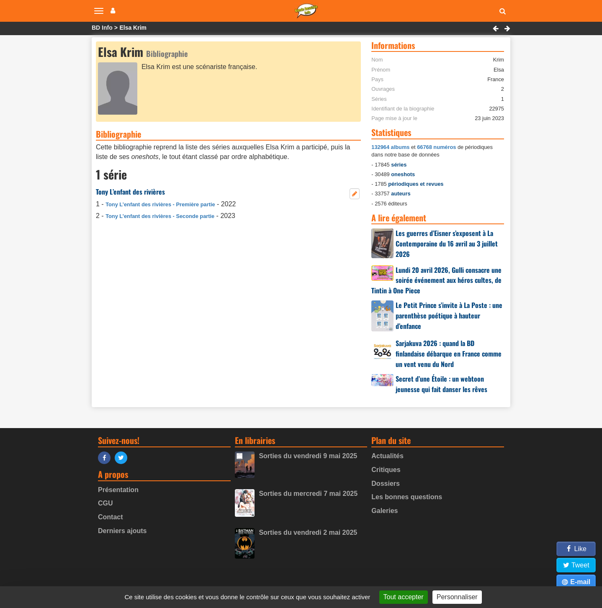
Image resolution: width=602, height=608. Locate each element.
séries (398, 165)
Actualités (387, 455)
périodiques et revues (415, 184)
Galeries (384, 510)
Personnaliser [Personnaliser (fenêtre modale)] (457, 596)
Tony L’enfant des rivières (130, 192)
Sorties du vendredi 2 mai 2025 (308, 532)
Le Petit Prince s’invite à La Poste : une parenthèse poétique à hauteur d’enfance (449, 315)
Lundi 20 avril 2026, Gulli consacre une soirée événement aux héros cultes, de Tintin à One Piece (436, 280)
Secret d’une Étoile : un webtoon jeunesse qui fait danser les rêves (441, 384)
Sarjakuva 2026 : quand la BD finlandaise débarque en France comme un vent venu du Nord (449, 353)
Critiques (385, 469)
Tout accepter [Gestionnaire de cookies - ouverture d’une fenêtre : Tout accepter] (403, 596)
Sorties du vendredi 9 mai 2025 (308, 455)
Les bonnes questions (406, 496)
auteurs (400, 193)
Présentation (118, 489)
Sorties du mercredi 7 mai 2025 (308, 493)
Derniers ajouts (122, 530)
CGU (105, 503)
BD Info (102, 27)
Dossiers (385, 483)
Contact (110, 517)
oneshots (403, 174)
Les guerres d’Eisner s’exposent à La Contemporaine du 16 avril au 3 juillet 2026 (447, 243)
